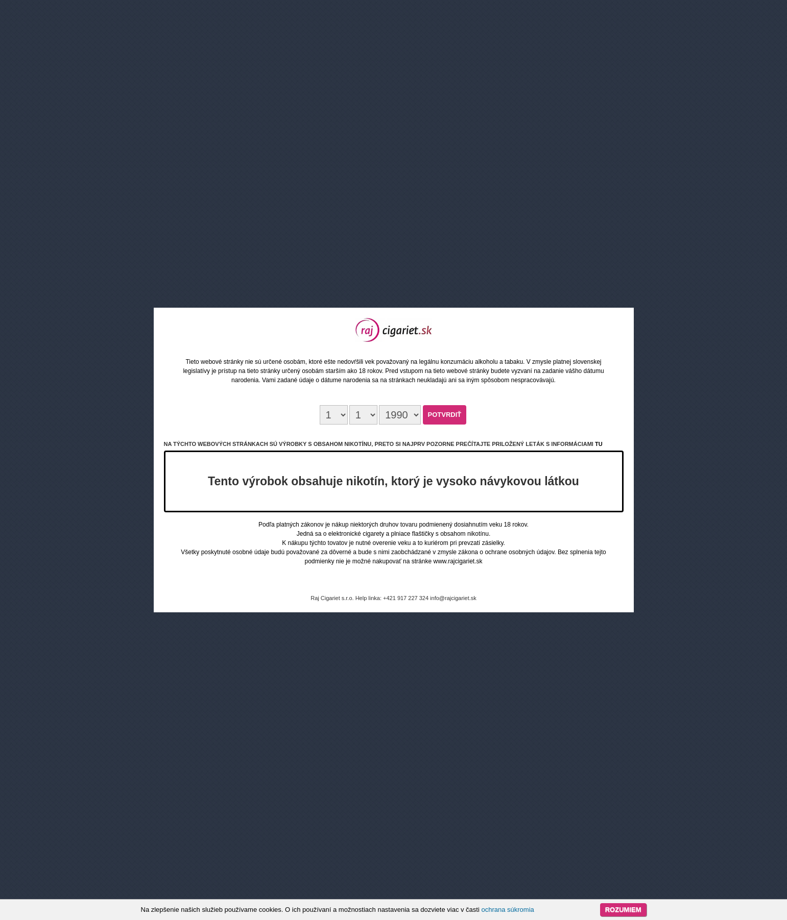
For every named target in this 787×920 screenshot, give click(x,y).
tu (599, 444)
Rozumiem (623, 909)
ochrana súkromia (507, 909)
